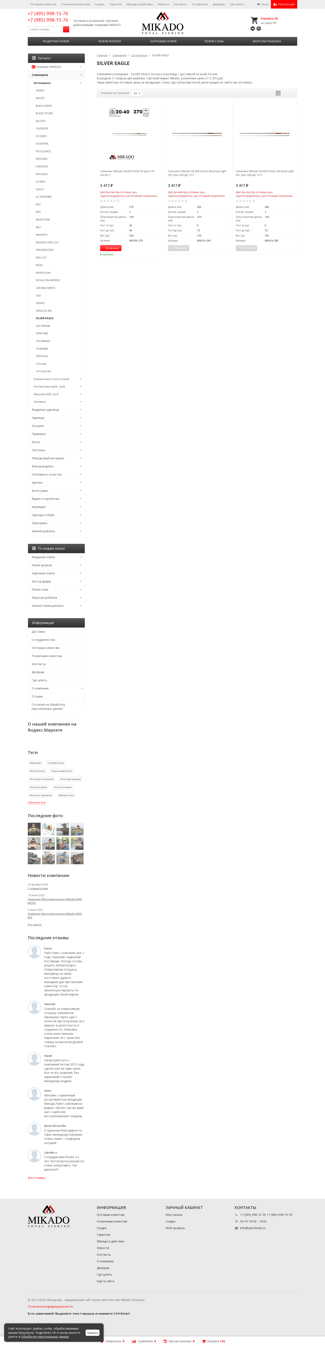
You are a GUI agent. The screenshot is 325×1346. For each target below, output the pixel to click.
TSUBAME (42, 349)
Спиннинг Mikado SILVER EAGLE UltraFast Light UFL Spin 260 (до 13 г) (197, 173)
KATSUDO (42, 174)
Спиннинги (40, 75)
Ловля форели (109, 41)
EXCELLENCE (43, 151)
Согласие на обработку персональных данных (48, 706)
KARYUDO (42, 166)
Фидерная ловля (56, 41)
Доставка (38, 632)
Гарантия (115, 4)
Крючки (37, 482)
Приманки (39, 434)
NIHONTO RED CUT (47, 242)
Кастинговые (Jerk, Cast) (49, 386)
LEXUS (40, 189)
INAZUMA (41, 159)
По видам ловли (48, 548)
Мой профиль (175, 1228)
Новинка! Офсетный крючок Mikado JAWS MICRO (55, 901)
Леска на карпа (38, 787)
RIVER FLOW (43, 273)
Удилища (38, 418)
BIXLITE (40, 98)
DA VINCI (41, 136)
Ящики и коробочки (45, 499)
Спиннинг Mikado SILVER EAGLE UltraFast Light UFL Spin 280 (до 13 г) (265, 173)
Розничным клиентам (75, 4)
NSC (38, 204)
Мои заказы (174, 1215)
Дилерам (219, 4)
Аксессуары (40, 491)
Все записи (34, 924)
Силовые (40, 401)
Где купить (237, 4)
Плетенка (38, 450)
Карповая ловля (163, 41)
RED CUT (41, 257)
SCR (38, 295)
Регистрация (284, 4)
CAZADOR (42, 128)
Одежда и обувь (43, 515)
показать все (37, 802)
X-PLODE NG (43, 371)
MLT (38, 227)
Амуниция (38, 507)
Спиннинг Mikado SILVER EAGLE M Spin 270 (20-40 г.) (127, 173)
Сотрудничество (43, 640)
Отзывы (37, 696)
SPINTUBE (42, 333)
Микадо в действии (140, 4)
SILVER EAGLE (44, 318)
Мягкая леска (66, 795)
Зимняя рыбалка (43, 531)
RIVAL (39, 265)
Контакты (180, 4)
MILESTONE (43, 219)
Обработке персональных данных (45, 1337)
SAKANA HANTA (45, 288)
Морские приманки (41, 795)
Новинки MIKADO (46, 67)
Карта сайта (105, 1281)
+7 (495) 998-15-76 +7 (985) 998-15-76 (48, 16)
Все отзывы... (37, 1178)
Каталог (41, 58)
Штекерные (42, 83)
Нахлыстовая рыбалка (47, 606)
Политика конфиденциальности (50, 1306)
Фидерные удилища (45, 410)
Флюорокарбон (42, 466)
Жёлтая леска (37, 770)
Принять (92, 1333)
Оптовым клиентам (43, 4)
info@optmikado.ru (253, 1228)
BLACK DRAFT (44, 106)
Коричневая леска (61, 770)
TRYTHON (42, 356)
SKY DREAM (43, 326)
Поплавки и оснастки (47, 474)
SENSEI (40, 303)
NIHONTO (42, 235)
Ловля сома (214, 41)
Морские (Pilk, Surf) (46, 394)
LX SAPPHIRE (44, 197)
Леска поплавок (63, 787)
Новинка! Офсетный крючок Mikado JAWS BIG (55, 915)
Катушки (38, 426)
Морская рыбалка (266, 41)
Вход (262, 4)
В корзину (110, 248)
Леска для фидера (70, 779)
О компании (200, 4)
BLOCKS (41, 121)
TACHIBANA (43, 341)
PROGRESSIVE (44, 250)
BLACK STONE (44, 113)
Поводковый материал (48, 458)
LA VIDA (40, 181)
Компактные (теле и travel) (51, 379)
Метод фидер (41, 581)
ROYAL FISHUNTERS (48, 280)
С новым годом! (38, 888)
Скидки (99, 4)
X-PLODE (41, 364)
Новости (163, 4)
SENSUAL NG (44, 311)
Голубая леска (56, 762)
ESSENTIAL (42, 143)
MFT (38, 212)
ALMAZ (40, 90)
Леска (36, 442)
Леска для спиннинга (42, 779)
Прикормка (39, 523)
